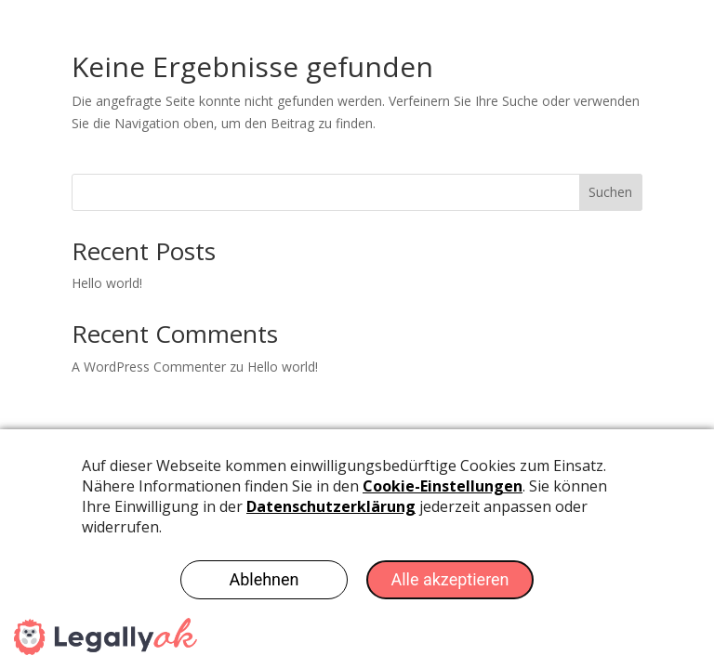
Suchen (610, 192)
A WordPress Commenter (149, 366)
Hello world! (107, 283)
